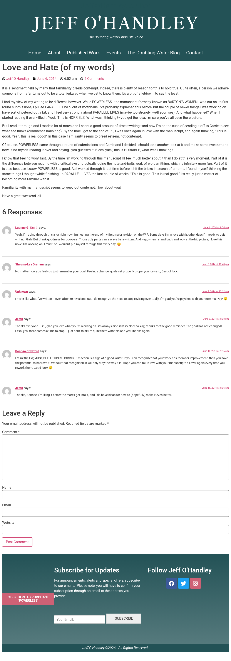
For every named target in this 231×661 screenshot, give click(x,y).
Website (8, 522)
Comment (11, 432)
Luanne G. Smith (26, 228)
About (54, 52)
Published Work (83, 52)
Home (34, 52)
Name (6, 487)
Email (6, 505)
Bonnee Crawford (27, 351)
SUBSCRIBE (124, 618)
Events (113, 52)
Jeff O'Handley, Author (115, 6)
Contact (194, 52)
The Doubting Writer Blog (153, 52)
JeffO (19, 319)
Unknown (21, 292)
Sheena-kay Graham (29, 264)
